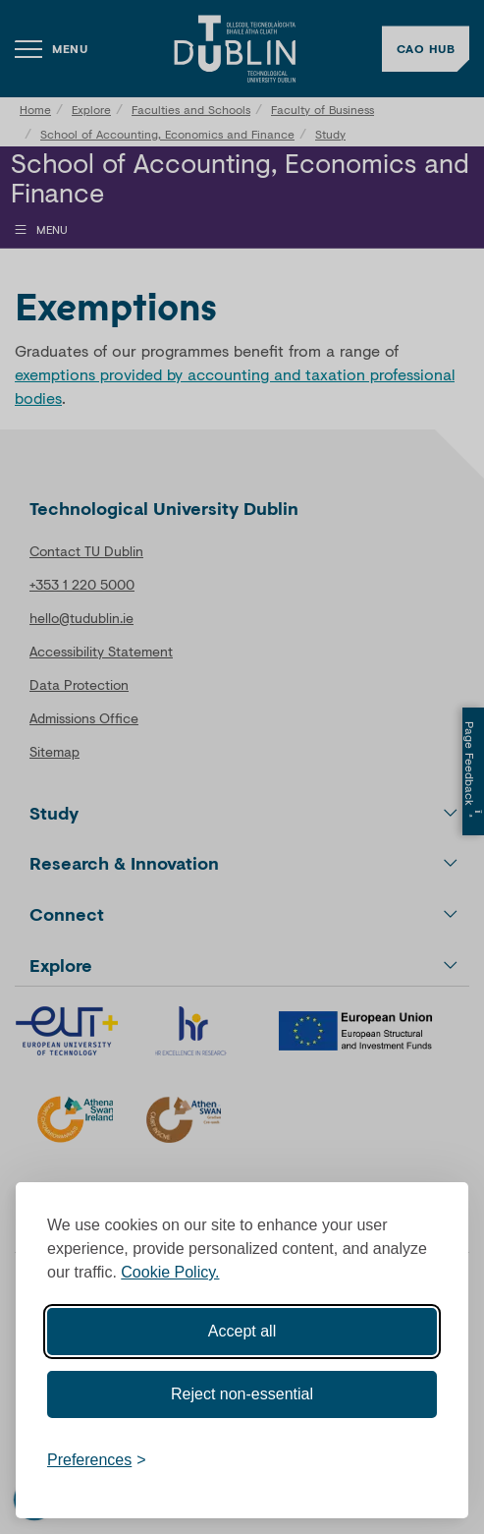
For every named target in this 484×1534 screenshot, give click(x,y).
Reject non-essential (242, 1394)
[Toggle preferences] (96, 1460)
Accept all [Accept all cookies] (242, 1331)
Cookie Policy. (170, 1272)
